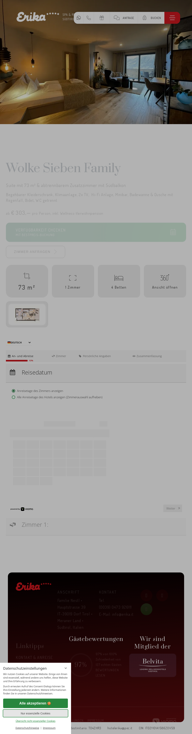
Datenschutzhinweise (27, 728)
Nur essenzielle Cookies (35, 713)
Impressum (49, 728)
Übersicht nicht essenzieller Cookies (35, 721)
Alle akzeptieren (35, 703)
